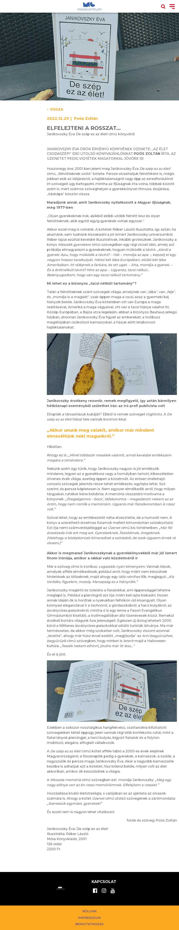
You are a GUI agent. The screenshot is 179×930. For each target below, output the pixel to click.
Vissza (55, 109)
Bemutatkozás (89, 924)
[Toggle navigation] (172, 6)
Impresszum (89, 918)
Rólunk (89, 911)
